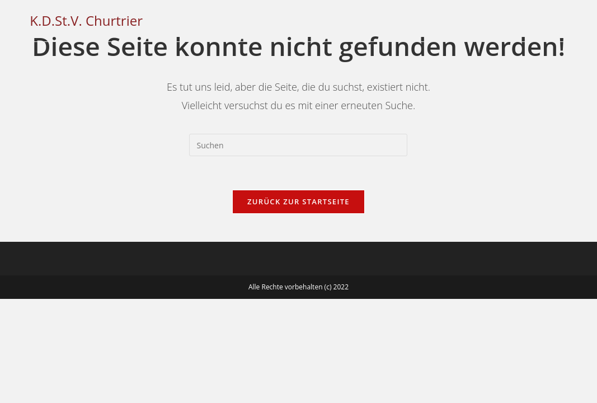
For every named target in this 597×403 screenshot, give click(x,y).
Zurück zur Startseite (298, 201)
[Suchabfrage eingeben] (298, 145)
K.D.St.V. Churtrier (86, 20)
